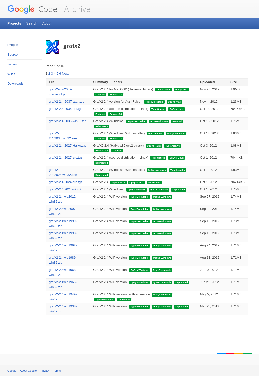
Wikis (11, 74)
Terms (57, 370)
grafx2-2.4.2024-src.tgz (65, 182)
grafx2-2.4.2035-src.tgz (65, 109)
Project (12, 45)
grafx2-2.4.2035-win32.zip (67, 121)
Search (31, 23)
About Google (28, 370)
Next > (66, 73)
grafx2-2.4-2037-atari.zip (66, 101)
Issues (12, 64)
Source (12, 54)
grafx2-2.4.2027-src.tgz (65, 157)
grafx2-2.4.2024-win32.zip (67, 189)
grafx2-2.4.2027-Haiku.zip (67, 145)
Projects (14, 23)
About (47, 23)
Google (11, 370)
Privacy (45, 370)
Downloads (15, 83)
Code (32, 8)
